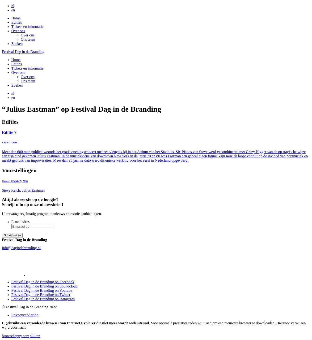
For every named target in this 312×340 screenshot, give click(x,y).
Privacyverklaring (24, 315)
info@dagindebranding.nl (21, 248)
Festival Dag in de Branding (23, 52)
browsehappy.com (15, 336)
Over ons (18, 31)
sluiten (35, 336)
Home (16, 18)
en (13, 10)
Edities (16, 22)
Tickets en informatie (27, 27)
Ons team (28, 39)
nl (12, 6)
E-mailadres (20, 222)
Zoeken (17, 44)
